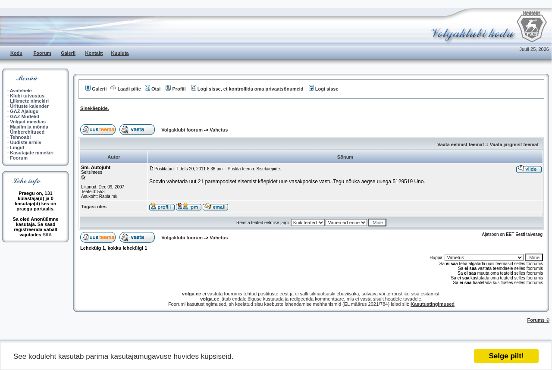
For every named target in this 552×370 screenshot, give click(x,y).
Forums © (538, 320)
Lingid (17, 147)
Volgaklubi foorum (182, 129)
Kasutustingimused (433, 304)
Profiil (175, 88)
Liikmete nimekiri (29, 100)
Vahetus (219, 129)
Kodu (16, 53)
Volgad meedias (28, 121)
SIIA (47, 234)
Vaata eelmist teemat (460, 144)
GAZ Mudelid (24, 116)
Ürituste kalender (29, 106)
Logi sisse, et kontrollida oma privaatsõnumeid (247, 88)
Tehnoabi (20, 137)
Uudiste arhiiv (25, 142)
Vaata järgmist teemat (514, 144)
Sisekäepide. (94, 108)
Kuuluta (120, 53)
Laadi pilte (125, 88)
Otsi (152, 88)
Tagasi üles (94, 206)
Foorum (42, 53)
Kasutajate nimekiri (31, 152)
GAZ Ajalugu (24, 111)
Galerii (68, 53)
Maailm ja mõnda (29, 126)
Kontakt (94, 53)
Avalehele (21, 90)
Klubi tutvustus (27, 95)
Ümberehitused (27, 132)
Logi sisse (324, 88)
